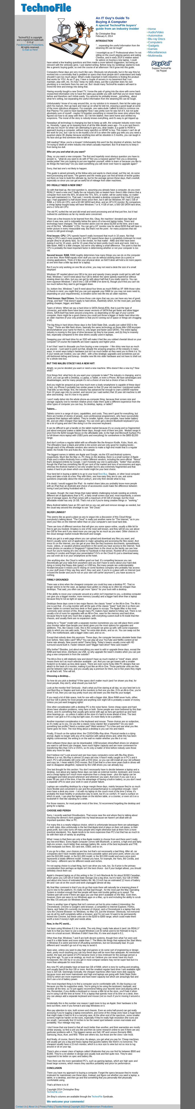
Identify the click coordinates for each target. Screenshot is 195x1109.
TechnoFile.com (54, 1092)
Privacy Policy (46, 1106)
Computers (155, 42)
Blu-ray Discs (156, 39)
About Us (33, 1106)
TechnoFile (97, 1096)
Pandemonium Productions (29, 45)
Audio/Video (156, 32)
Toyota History (62, 1106)
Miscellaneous (157, 52)
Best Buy (102, 474)
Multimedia (155, 55)
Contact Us (21, 1106)
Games (152, 49)
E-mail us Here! (30, 50)
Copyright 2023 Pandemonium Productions (91, 1106)
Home (152, 29)
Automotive (155, 35)
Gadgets (153, 45)
